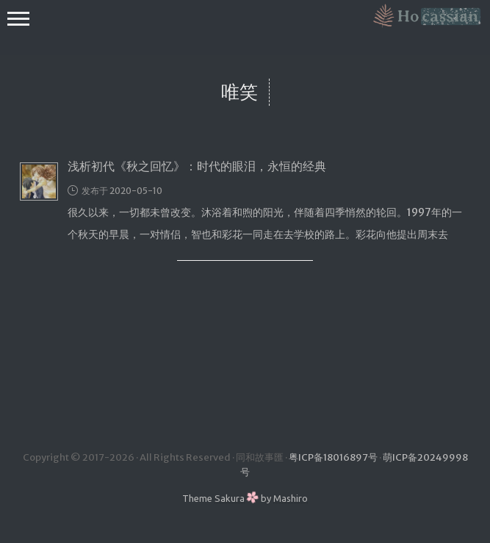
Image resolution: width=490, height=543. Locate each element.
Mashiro (290, 498)
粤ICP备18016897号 (333, 457)
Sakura (230, 498)
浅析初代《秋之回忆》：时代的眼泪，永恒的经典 (197, 166)
